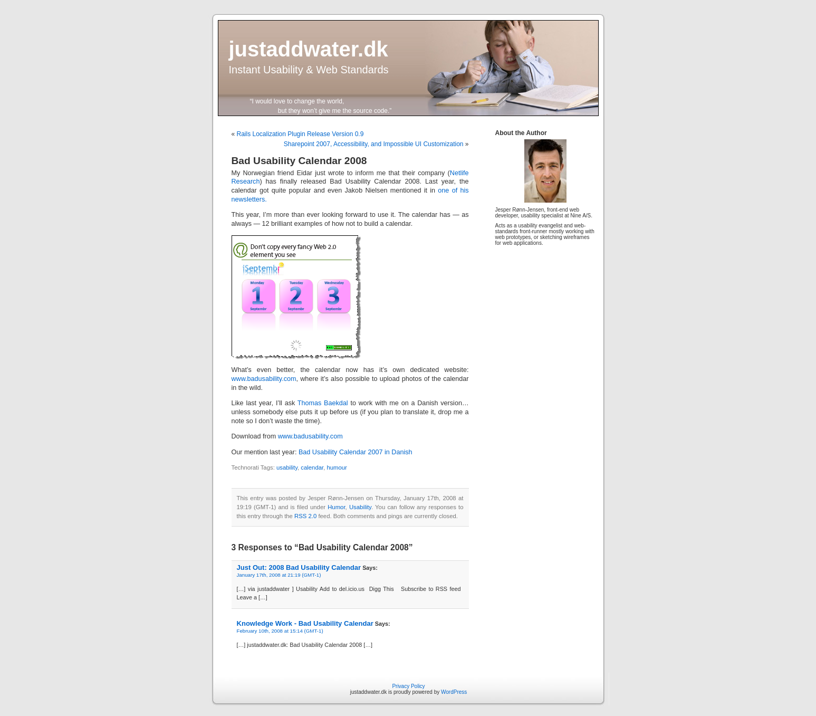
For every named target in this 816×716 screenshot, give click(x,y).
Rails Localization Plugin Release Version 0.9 (300, 134)
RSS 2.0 (305, 516)
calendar (312, 467)
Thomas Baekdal (322, 403)
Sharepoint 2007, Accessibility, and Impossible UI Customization (374, 144)
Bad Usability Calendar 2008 (299, 160)
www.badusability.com (264, 379)
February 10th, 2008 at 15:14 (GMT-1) (280, 631)
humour (337, 467)
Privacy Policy (408, 686)
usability (286, 467)
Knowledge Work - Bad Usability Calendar (305, 623)
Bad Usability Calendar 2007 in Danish (355, 452)
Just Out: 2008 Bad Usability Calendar (299, 567)
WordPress (454, 692)
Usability (360, 507)
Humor (336, 507)
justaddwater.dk (308, 49)
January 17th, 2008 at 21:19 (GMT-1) (279, 575)
